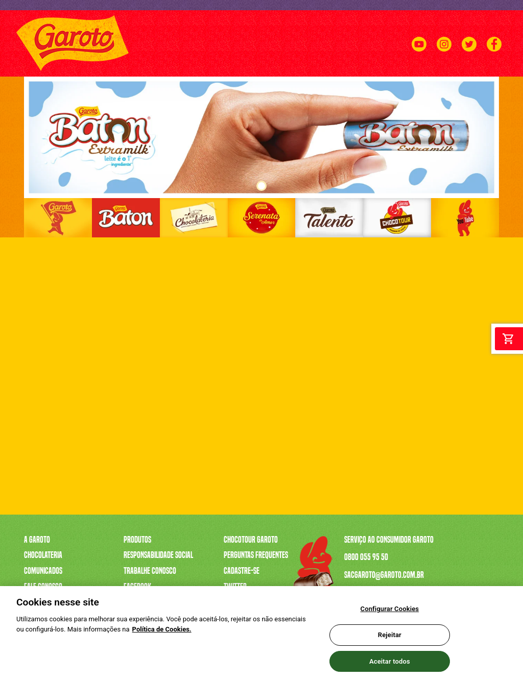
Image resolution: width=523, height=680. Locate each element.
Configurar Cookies (390, 613)
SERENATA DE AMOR (300, 69)
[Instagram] (444, 55)
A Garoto (37, 540)
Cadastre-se (241, 571)
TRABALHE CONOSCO (362, 69)
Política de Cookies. (162, 633)
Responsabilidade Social (158, 555)
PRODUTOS (181, 69)
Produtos (137, 540)
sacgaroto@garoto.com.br (384, 575)
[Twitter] (469, 55)
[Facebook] (494, 55)
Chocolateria (43, 555)
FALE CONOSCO (482, 69)
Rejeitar (389, 639)
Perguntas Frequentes (256, 555)
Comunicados (43, 571)
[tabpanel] (261, 137)
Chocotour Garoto (251, 540)
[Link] (58, 217)
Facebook (137, 586)
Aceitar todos (389, 665)
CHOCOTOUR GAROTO (426, 69)
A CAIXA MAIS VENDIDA (235, 69)
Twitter (235, 586)
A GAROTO (144, 69)
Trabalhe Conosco (150, 571)
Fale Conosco (43, 586)
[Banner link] (261, 137)
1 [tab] (261, 185)
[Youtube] (419, 55)
